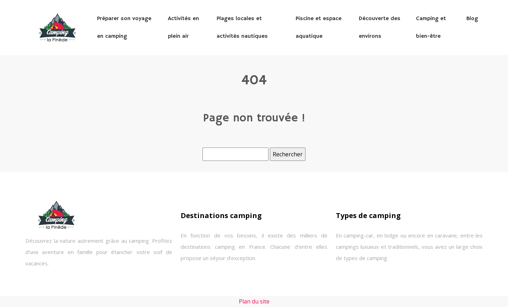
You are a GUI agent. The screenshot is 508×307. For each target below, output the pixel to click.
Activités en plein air (183, 27)
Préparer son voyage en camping (124, 27)
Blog (472, 18)
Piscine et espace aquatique (318, 27)
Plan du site (254, 301)
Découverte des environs (379, 27)
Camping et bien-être (431, 27)
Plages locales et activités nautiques (242, 27)
